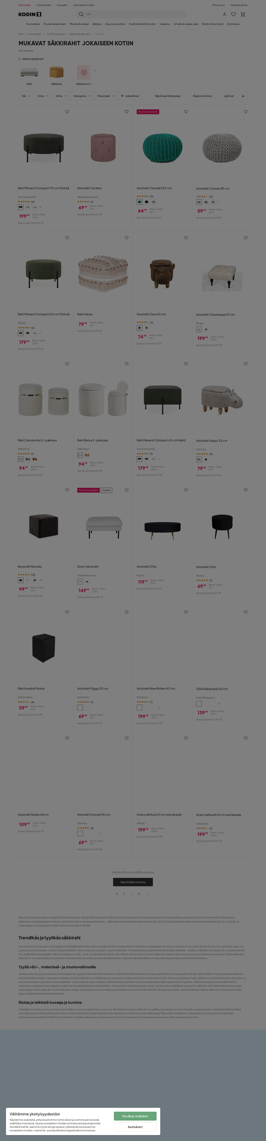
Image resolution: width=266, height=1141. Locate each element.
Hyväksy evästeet (135, 1116)
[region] (83, 1121)
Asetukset (135, 1127)
